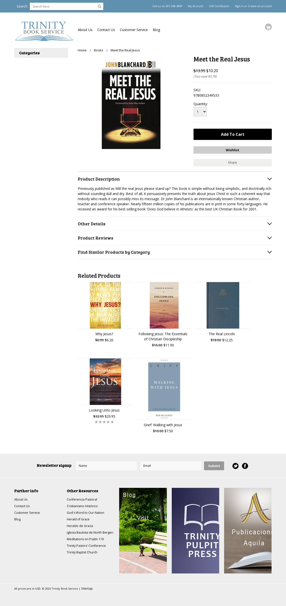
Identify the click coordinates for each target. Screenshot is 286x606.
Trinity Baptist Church (84, 559)
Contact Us (106, 29)
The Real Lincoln (222, 332)
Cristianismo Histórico (84, 505)
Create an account (260, 6)
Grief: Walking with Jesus (163, 423)
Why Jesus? (104, 332)
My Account (195, 6)
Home (82, 50)
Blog (156, 29)
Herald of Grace (79, 519)
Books (98, 50)
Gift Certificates (219, 6)
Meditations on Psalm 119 (87, 545)
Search (22, 6)
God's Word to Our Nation (87, 512)
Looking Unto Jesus (104, 408)
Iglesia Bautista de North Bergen (86, 535)
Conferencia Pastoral (83, 498)
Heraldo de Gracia (81, 526)
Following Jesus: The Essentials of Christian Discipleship (162, 335)
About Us (85, 29)
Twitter (235, 464)
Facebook (244, 464)
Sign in (239, 6)
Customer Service (134, 29)
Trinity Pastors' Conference (88, 552)
